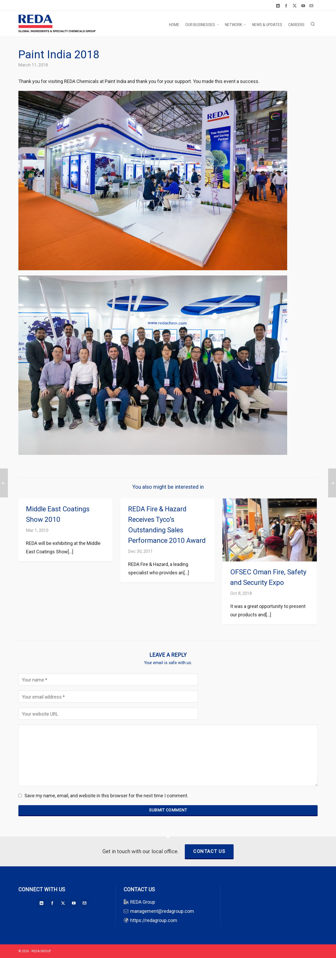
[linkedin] (278, 5)
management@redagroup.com (162, 911)
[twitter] (295, 5)
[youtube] (304, 5)
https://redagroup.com (153, 920)
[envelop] (312, 5)
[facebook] (287, 5)
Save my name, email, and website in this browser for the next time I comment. (106, 795)
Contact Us (209, 851)
